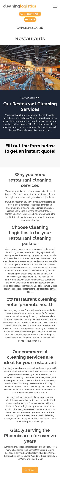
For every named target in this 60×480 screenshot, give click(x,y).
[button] (55, 6)
